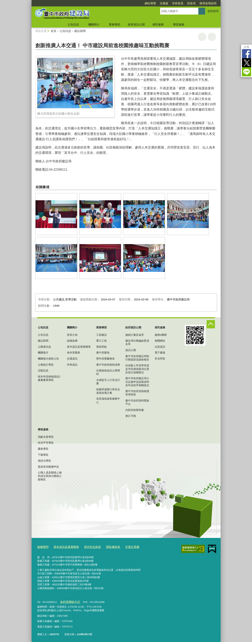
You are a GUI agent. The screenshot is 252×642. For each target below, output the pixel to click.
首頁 (53, 30)
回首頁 (191, 3)
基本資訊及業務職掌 (79, 346)
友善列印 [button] (202, 37)
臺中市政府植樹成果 (108, 364)
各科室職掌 (73, 352)
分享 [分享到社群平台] (246, 47)
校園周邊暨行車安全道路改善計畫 (108, 391)
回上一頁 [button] (212, 37)
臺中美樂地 (102, 352)
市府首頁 (177, 3)
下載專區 (43, 454)
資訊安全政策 (86, 546)
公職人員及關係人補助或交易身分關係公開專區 (50, 476)
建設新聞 (80, 30)
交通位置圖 (122, 546)
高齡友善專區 (46, 436)
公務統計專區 (46, 364)
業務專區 (114, 24)
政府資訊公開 (136, 24)
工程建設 (101, 334)
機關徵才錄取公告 (48, 358)
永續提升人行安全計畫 (108, 381)
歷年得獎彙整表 (105, 358)
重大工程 (101, 340)
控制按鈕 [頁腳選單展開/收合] (211, 324)
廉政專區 (43, 448)
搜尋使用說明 (207, 3)
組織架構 (72, 340)
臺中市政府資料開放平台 (137, 402)
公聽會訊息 (44, 346)
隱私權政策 (105, 546)
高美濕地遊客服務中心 (108, 400)
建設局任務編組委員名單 (137, 342)
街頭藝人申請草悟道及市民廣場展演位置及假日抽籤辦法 (137, 369)
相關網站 (160, 340)
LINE (246, 71)
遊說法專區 (44, 460)
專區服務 (178, 24)
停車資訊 (72, 364)
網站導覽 (150, 3)
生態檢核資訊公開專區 (108, 372)
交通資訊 (72, 358)
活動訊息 (43, 370)
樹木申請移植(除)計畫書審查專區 (49, 378)
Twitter (246, 62)
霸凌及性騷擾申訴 (48, 466)
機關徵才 (43, 352)
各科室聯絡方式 (68, 600)
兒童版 (164, 3)
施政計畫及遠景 (134, 334)
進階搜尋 (213, 11)
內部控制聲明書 (134, 409)
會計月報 (130, 415)
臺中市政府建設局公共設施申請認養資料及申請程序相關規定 (137, 382)
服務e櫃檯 (161, 334)
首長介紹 (72, 334)
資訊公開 (130, 350)
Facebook (246, 53)
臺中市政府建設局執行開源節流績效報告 (137, 358)
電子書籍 (160, 352)
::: (30, 1)
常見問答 (160, 358)
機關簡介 (94, 24)
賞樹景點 (101, 346)
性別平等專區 (46, 442)
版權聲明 (42, 546)
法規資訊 (160, 346)
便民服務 (158, 24)
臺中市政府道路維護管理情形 (137, 393)
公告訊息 (73, 24)
